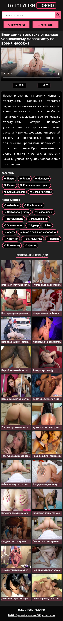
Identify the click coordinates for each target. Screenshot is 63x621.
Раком (24, 178)
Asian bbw (11, 205)
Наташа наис (13, 218)
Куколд (30, 245)
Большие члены (41, 191)
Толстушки (31, 5)
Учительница (32, 238)
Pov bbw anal (33, 205)
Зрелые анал (13, 225)
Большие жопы (14, 191)
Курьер (33, 225)
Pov (47, 225)
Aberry (9, 232)
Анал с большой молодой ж (38, 232)
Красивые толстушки (34, 185)
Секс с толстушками (31, 610)
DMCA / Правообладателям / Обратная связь (31, 615)
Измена (53, 238)
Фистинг (11, 238)
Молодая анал (38, 218)
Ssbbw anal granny (16, 212)
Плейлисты (16, 24)
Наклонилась (43, 212)
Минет (9, 185)
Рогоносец (12, 245)
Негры (9, 178)
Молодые (42, 178)
